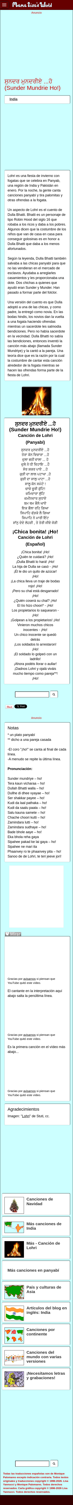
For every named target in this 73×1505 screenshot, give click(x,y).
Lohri (26, 1116)
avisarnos (29, 978)
